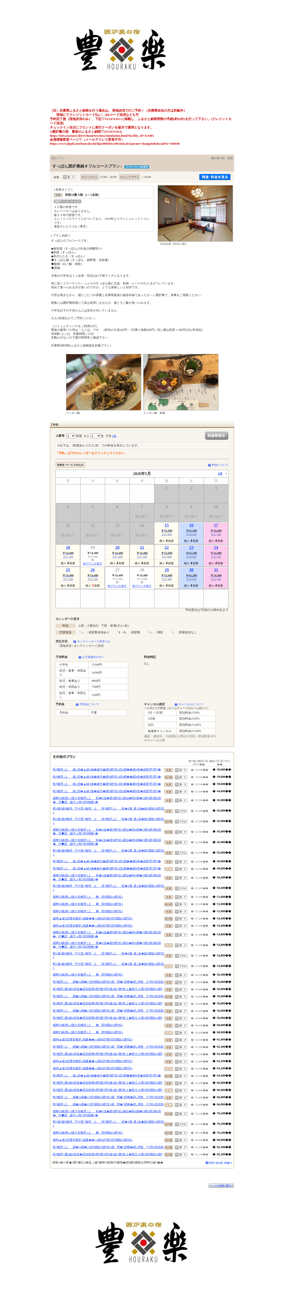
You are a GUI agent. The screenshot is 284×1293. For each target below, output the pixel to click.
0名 (114, 436)
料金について (220, 464)
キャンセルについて (191, 704)
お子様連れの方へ (93, 656)
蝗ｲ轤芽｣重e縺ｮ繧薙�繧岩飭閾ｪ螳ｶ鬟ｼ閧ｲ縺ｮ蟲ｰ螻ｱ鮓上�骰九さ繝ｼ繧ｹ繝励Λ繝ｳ (107, 989)
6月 (220, 473)
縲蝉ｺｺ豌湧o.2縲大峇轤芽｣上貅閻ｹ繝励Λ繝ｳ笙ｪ (88, 897)
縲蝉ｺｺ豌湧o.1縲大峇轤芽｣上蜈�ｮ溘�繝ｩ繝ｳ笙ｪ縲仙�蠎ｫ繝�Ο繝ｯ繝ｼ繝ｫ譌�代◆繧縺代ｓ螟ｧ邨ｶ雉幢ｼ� (107, 800)
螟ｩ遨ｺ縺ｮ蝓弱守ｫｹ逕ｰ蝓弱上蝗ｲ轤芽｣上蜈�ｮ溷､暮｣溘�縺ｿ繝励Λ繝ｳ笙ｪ (108, 810)
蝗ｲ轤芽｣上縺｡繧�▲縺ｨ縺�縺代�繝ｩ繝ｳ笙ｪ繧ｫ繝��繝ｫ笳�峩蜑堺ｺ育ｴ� (107, 769)
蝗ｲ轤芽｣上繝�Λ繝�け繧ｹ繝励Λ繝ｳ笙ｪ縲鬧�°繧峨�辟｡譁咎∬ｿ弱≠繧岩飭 (108, 982)
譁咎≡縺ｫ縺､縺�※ (220, 1162)
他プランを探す (92, 563)
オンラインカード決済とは (93, 641)
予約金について (89, 704)
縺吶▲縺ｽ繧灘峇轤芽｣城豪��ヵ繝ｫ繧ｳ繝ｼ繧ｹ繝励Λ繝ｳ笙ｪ (93, 918)
